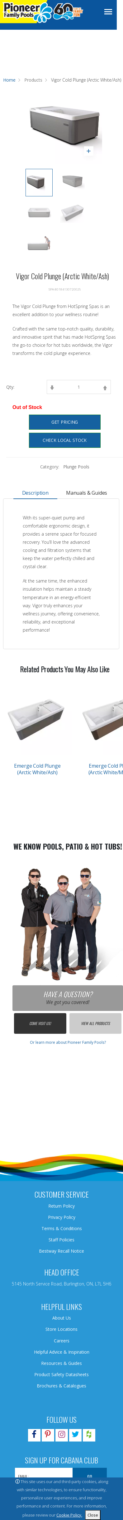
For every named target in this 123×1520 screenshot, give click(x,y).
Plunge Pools (76, 467)
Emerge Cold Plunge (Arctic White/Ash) (37, 769)
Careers (61, 1341)
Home (9, 80)
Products (33, 80)
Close (93, 1515)
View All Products (95, 1023)
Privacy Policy (61, 1217)
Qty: (10, 387)
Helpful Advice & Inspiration (61, 1352)
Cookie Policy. (69, 1515)
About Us (61, 1318)
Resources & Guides (61, 1363)
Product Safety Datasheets (61, 1374)
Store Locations (61, 1329)
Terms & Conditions (61, 1228)
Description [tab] (35, 492)
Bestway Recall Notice (61, 1251)
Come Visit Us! (40, 1023)
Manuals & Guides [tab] (86, 492)
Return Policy (61, 1206)
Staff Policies (61, 1240)
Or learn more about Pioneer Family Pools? (68, 1042)
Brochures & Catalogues (61, 1386)
